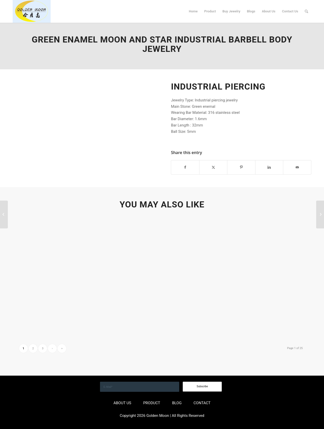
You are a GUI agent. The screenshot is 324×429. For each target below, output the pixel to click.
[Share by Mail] (297, 167)
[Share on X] (213, 167)
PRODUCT (151, 403)
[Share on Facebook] (185, 167)
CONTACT (202, 403)
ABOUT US (122, 403)
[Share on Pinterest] (241, 167)
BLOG (177, 403)
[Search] (306, 11)
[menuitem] (193, 11)
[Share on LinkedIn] (269, 167)
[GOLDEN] (32, 11)
